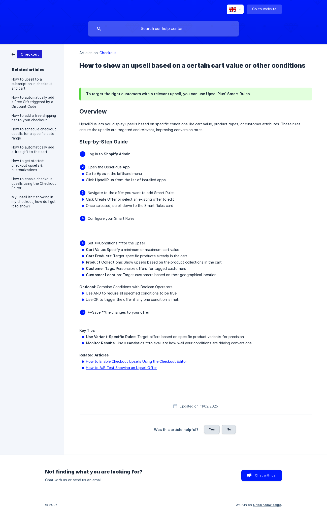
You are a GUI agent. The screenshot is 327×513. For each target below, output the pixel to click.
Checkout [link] (108, 53)
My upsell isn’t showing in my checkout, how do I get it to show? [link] (34, 201)
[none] (235, 9)
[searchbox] (163, 28)
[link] (27, 54)
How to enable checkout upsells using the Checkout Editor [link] (34, 183)
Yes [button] (212, 429)
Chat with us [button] (265, 475)
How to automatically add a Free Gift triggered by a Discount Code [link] (33, 101)
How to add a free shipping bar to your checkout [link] (34, 118)
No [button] (228, 429)
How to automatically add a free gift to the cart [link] (33, 149)
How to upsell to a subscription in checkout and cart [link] (32, 83)
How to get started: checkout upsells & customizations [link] (28, 165)
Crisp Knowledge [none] (267, 505)
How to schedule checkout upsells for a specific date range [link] (34, 133)
